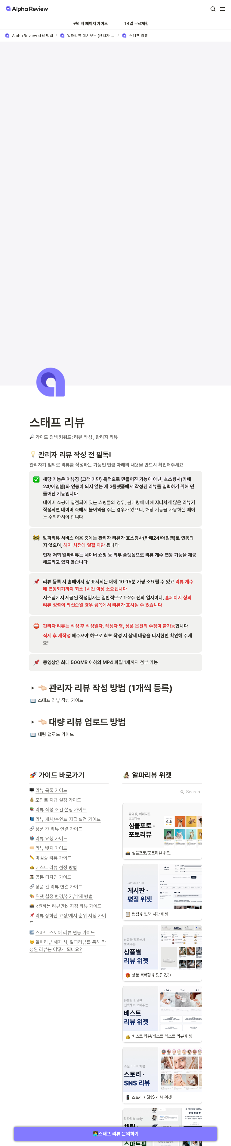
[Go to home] (26, 9)
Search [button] (190, 791)
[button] (213, 9)
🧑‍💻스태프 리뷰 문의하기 (115, 1134)
